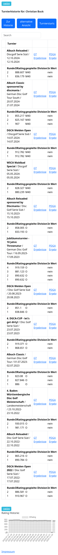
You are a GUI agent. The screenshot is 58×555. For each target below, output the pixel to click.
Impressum (8, 551)
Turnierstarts (46, 23)
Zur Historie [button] (8, 23)
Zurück (6, 3)
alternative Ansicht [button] (26, 23)
